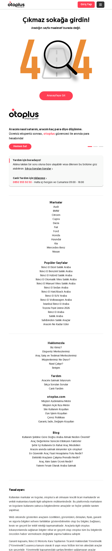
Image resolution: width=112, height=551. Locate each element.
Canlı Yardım (56, 388)
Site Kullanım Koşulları (56, 409)
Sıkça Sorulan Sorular (39, 168)
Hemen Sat (20, 146)
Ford (56, 231)
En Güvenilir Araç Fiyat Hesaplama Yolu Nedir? (56, 453)
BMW (56, 211)
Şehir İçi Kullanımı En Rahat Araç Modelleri (56, 445)
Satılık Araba (56, 316)
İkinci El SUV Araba (56, 295)
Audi (56, 206)
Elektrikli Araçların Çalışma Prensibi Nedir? (56, 457)
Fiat (56, 227)
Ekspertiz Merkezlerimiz (56, 351)
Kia (56, 243)
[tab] (90, 146)
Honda (56, 235)
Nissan (56, 251)
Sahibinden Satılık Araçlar (56, 320)
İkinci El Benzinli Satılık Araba (56, 271)
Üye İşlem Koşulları (56, 413)
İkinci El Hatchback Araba (56, 291)
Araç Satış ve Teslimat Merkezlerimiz (56, 355)
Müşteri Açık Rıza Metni (56, 405)
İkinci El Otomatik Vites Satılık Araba (56, 279)
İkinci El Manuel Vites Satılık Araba (56, 283)
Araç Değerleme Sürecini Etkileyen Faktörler (56, 441)
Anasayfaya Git (56, 95)
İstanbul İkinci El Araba (56, 304)
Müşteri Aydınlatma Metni (56, 401)
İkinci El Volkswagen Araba (56, 299)
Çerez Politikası (56, 417)
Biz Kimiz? (56, 347)
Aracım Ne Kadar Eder (56, 324)
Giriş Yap (86, 4)
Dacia (56, 223)
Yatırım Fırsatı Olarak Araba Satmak (56, 465)
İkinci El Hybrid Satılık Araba (56, 275)
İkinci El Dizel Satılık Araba (56, 267)
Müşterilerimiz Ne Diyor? (56, 359)
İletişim (56, 367)
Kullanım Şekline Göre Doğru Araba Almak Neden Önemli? (56, 437)
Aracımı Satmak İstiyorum (56, 380)
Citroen (56, 215)
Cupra (56, 219)
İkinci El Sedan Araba (56, 287)
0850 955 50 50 (22, 182)
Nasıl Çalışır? (56, 363)
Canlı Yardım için (30, 178)
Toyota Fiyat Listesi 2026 (56, 308)
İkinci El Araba (56, 312)
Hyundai (56, 239)
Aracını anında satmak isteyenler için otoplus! (56, 449)
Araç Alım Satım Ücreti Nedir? (56, 461)
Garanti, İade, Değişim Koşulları (56, 421)
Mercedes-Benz (56, 247)
